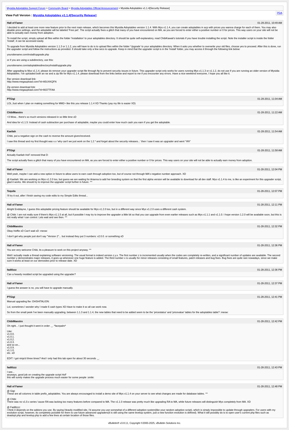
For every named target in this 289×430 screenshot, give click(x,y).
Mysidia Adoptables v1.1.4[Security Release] (64, 15)
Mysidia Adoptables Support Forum (26, 8)
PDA (279, 13)
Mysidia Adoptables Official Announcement (94, 8)
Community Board (58, 8)
